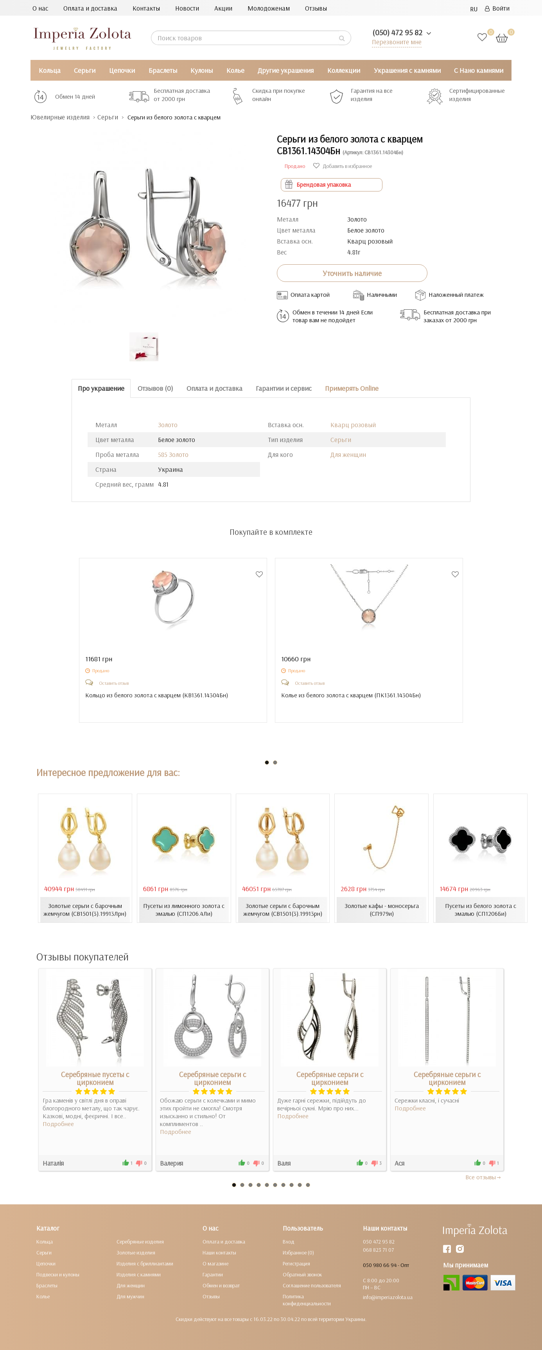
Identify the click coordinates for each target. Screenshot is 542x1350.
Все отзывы (483, 1177)
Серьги (84, 70)
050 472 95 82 (379, 1241)
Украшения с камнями (407, 70)
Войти (497, 8)
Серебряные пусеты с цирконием (95, 1078)
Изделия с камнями (139, 1274)
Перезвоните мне (397, 42)
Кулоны (201, 70)
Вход (288, 1241)
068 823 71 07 (378, 1249)
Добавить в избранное (342, 166)
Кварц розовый (353, 425)
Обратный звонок (302, 1274)
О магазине (215, 1263)
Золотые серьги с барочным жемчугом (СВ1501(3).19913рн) (282, 909)
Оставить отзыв (114, 683)
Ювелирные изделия (60, 117)
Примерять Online (352, 388)
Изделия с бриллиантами (145, 1263)
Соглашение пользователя (312, 1285)
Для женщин (348, 454)
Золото (168, 425)
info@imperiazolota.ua (388, 1297)
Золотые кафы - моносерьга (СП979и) (382, 909)
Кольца (50, 70)
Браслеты (163, 70)
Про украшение (101, 388)
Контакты (146, 8)
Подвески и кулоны (57, 1274)
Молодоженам (269, 8)
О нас (40, 8)
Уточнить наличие (352, 273)
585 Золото (173, 454)
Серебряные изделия (140, 1241)
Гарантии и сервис (284, 388)
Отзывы (316, 8)
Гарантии (213, 1274)
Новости (187, 8)
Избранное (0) (298, 1252)
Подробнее (58, 1124)
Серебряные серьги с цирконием (212, 1078)
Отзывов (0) (155, 388)
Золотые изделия (136, 1252)
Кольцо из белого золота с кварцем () (156, 695)
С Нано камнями (478, 70)
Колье (235, 70)
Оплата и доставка (90, 8)
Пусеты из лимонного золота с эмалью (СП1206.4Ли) (183, 909)
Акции (223, 8)
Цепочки (122, 70)
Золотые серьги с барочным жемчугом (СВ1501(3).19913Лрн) (84, 909)
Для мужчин (130, 1296)
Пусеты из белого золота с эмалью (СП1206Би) (480, 909)
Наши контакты (219, 1252)
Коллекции (343, 70)
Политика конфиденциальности (307, 1300)
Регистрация (296, 1263)
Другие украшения (286, 70)
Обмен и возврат (221, 1285)
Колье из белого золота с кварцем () (351, 695)
